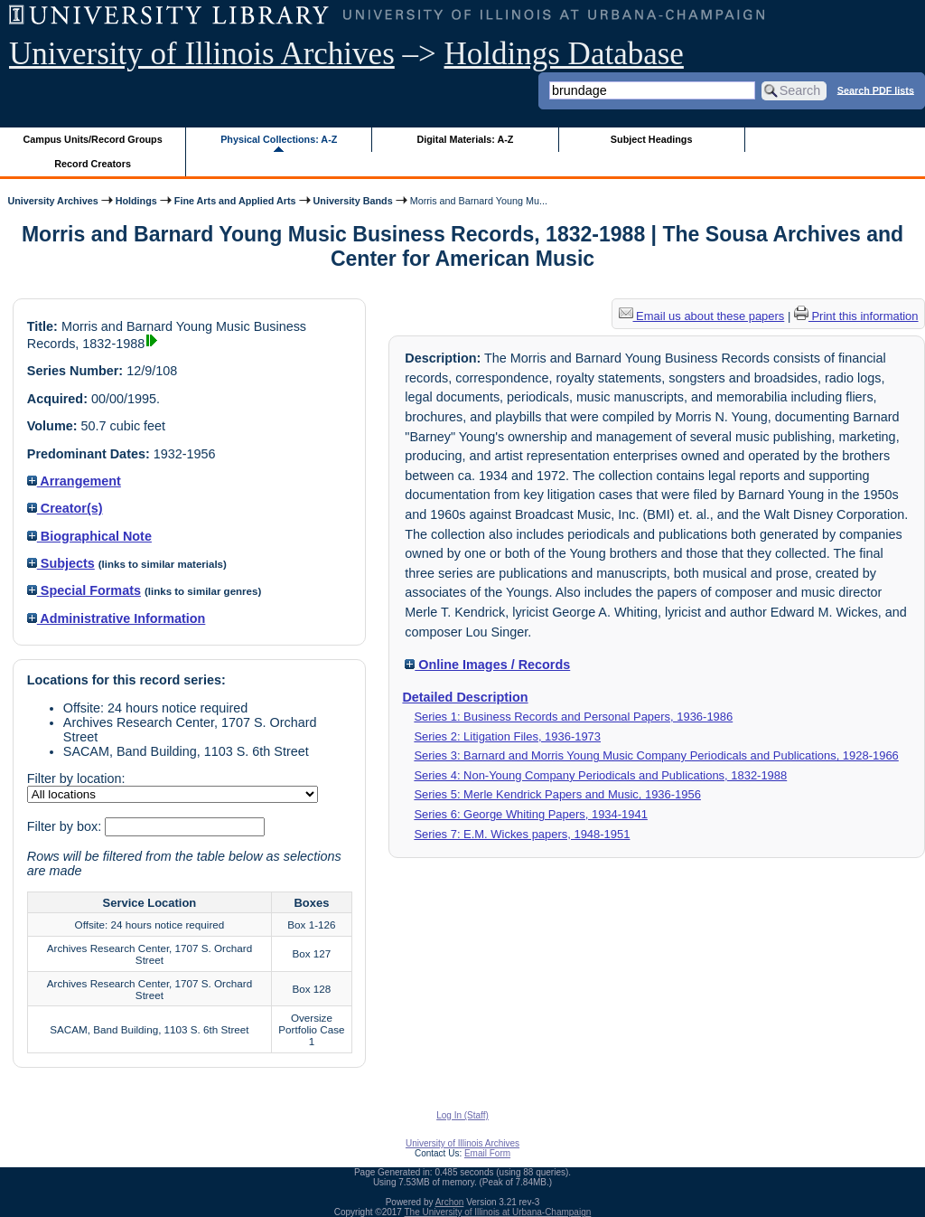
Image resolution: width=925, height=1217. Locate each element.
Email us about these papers (702, 316)
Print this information (856, 316)
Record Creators (92, 163)
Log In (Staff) (462, 1115)
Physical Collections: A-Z (278, 139)
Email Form (487, 1153)
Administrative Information (116, 618)
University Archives (52, 200)
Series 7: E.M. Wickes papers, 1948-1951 (522, 834)
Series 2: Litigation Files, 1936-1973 (507, 736)
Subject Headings (652, 139)
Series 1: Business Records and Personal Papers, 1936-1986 (573, 716)
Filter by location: (76, 778)
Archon (449, 1202)
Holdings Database (564, 53)
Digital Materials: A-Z (464, 139)
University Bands (353, 200)
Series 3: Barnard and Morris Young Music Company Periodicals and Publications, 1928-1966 (656, 755)
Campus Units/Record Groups (93, 139)
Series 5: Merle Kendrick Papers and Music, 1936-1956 (557, 794)
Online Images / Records (487, 664)
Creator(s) (65, 508)
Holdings (136, 200)
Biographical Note (89, 536)
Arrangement (74, 481)
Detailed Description (465, 697)
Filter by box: (66, 826)
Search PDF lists (875, 89)
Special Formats (84, 590)
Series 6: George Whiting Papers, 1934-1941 (531, 814)
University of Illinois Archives (202, 53)
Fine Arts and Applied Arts (235, 200)
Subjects (61, 563)
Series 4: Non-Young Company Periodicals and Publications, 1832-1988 (600, 775)
